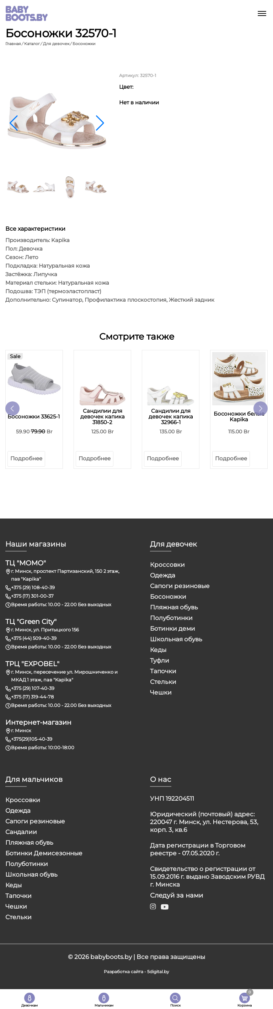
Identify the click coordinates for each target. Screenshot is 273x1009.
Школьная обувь (176, 638)
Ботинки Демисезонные (43, 852)
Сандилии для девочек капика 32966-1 (171, 416)
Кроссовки (167, 564)
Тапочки (163, 670)
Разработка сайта (123, 971)
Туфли (159, 660)
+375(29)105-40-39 (31, 738)
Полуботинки (171, 617)
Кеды (158, 649)
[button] (100, 123)
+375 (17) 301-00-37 (32, 595)
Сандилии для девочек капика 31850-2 (102, 416)
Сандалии (21, 831)
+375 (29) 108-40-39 (33, 587)
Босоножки (168, 596)
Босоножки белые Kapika (239, 416)
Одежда (162, 574)
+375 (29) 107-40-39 (32, 688)
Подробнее (26, 458)
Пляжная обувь (174, 606)
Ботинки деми (172, 628)
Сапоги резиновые (180, 585)
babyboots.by (111, 956)
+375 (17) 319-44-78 (32, 696)
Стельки (163, 681)
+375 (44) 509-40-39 (34, 638)
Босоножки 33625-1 (33, 416)
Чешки (161, 692)
